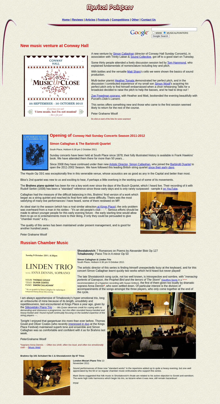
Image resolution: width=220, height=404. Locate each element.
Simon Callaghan (123, 53)
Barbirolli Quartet (180, 164)
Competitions (120, 19)
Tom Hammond (176, 62)
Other (135, 19)
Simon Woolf (162, 83)
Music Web (34, 347)
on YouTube (170, 188)
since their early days (161, 167)
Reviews (77, 19)
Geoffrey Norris (170, 280)
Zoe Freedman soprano (105, 95)
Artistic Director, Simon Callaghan (129, 164)
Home (66, 19)
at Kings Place (106, 206)
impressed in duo (78, 324)
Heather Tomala (125, 80)
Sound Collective (140, 56)
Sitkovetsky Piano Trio (38, 307)
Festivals (103, 19)
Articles (90, 19)
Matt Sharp (134, 71)
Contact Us (148, 19)
